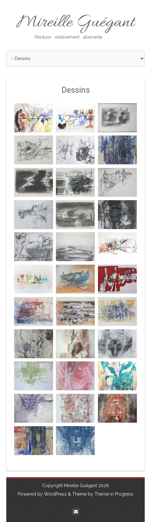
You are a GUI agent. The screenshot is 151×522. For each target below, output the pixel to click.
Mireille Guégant (75, 26)
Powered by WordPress (42, 494)
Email (75, 511)
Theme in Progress (113, 494)
